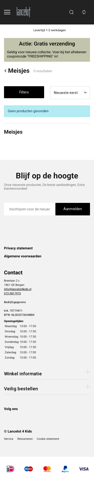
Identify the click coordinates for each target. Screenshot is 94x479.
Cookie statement (48, 439)
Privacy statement (18, 248)
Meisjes (17, 71)
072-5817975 (12, 293)
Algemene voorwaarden (22, 256)
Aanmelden (72, 209)
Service (8, 439)
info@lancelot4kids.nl (17, 289)
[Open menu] (7, 12)
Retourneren (25, 439)
